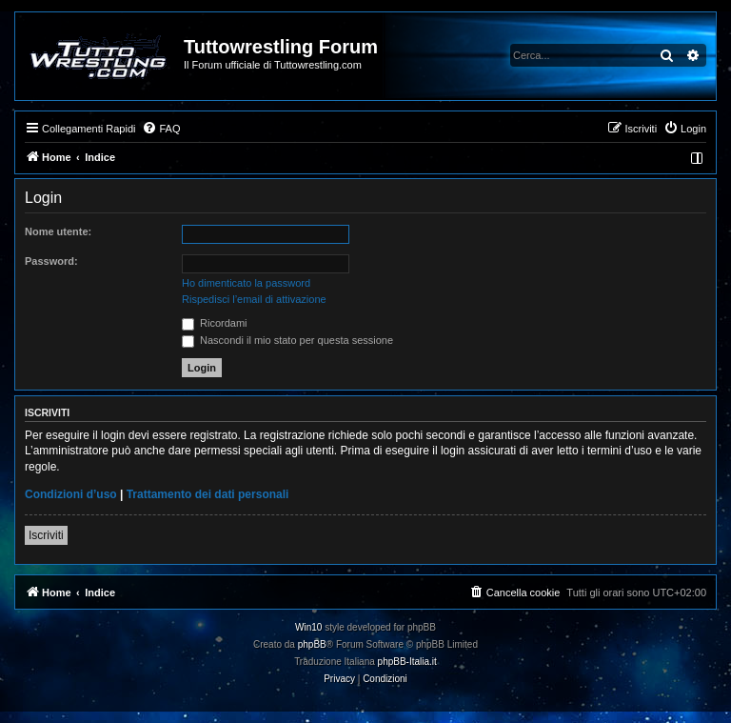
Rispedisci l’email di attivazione (254, 299)
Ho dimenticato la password (246, 283)
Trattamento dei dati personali (208, 494)
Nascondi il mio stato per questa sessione (287, 340)
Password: (51, 261)
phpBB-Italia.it (407, 661)
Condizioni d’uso (71, 494)
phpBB (312, 644)
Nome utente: (58, 231)
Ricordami (214, 323)
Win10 (308, 627)
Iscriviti (46, 535)
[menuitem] (161, 128)
